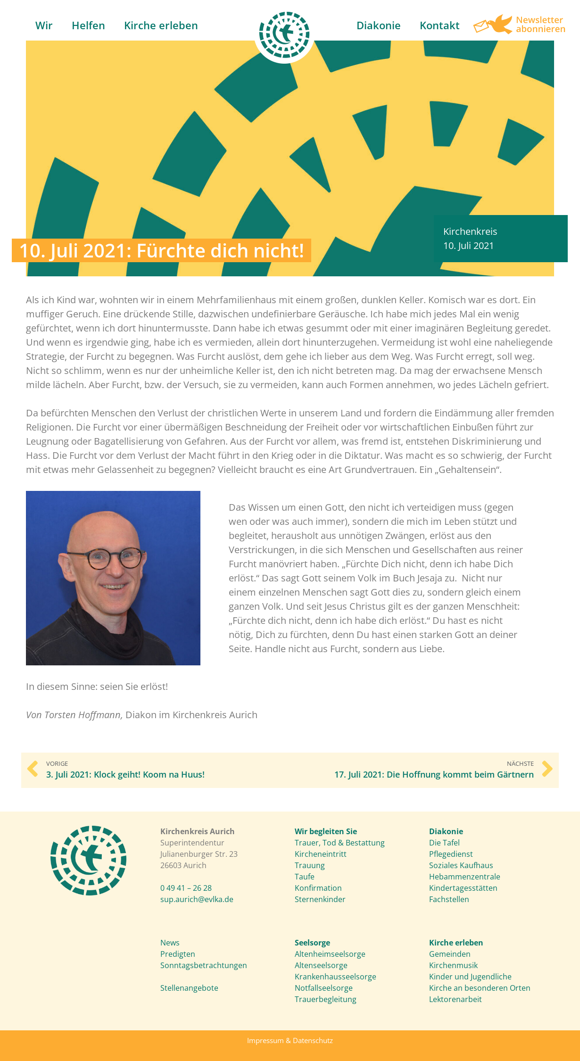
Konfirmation (318, 888)
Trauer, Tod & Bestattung (340, 842)
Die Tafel (444, 842)
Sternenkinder (320, 899)
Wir (44, 25)
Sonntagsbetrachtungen (203, 965)
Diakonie (378, 25)
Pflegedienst (451, 854)
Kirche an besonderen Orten (479, 988)
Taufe (305, 876)
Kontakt (440, 25)
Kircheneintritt (321, 854)
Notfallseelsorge (324, 988)
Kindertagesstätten (463, 888)
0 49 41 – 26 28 (186, 888)
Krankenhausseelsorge (335, 976)
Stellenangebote (189, 988)
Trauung (310, 865)
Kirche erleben (161, 25)
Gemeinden (450, 954)
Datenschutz (313, 1040)
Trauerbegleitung (325, 999)
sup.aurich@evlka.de (196, 899)
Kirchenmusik (453, 965)
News (170, 942)
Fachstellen (449, 899)
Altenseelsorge (321, 965)
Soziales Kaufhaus (461, 865)
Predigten (177, 954)
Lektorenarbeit (455, 999)
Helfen (88, 25)
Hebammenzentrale (464, 876)
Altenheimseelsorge (330, 954)
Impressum (265, 1040)
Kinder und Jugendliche (470, 976)
